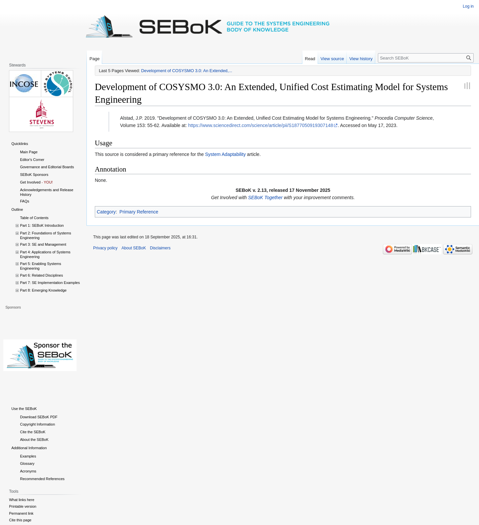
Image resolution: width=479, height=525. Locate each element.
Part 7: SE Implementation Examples (50, 283)
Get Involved (30, 182)
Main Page (29, 152)
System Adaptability (225, 154)
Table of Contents (34, 218)
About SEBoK (133, 248)
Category (106, 211)
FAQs (24, 201)
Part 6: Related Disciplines (41, 275)
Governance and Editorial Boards (47, 167)
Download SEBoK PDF (39, 417)
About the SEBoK (34, 440)
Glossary (27, 463)
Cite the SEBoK (32, 432)
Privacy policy (105, 248)
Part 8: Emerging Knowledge (43, 290)
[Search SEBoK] (426, 58)
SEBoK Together (265, 197)
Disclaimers (160, 248)
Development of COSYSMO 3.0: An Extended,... (186, 70)
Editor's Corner (32, 160)
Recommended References (42, 479)
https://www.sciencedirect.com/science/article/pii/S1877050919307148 (260, 125)
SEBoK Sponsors (34, 175)
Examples (28, 456)
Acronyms (28, 471)
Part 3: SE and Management (43, 244)
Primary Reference (138, 211)
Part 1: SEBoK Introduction (42, 225)
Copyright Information (37, 424)
